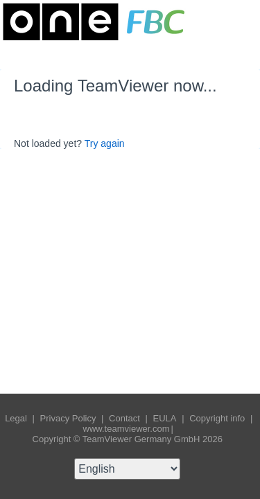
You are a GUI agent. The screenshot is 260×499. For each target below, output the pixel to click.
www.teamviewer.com (126, 428)
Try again (105, 143)
